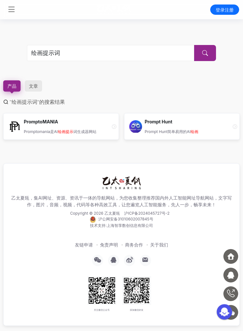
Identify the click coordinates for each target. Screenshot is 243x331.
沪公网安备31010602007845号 (121, 219)
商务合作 (134, 244)
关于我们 (159, 244)
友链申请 (84, 244)
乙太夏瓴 (112, 213)
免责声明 (109, 244)
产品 (11, 86)
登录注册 (225, 10)
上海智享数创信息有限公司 (130, 225)
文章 (33, 86)
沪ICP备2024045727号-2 (146, 213)
